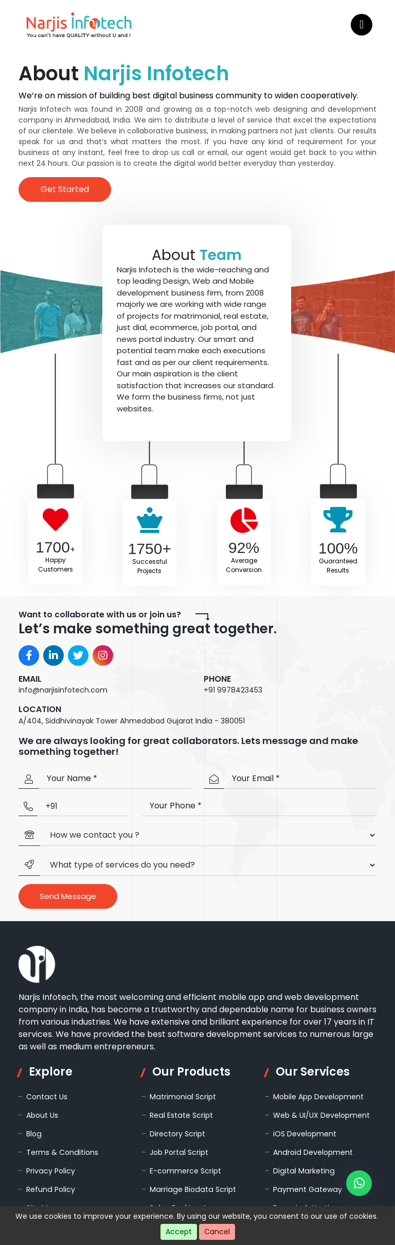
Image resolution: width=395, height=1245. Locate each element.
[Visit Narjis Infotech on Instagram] (103, 655)
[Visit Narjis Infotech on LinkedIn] (53, 655)
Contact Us (46, 1097)
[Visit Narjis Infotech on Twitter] (78, 655)
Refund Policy (50, 1189)
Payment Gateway (306, 1189)
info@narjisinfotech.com (63, 690)
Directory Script (177, 1134)
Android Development (312, 1152)
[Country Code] (84, 806)
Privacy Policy (50, 1171)
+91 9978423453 (233, 690)
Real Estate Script (181, 1115)
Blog (33, 1134)
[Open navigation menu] (361, 25)
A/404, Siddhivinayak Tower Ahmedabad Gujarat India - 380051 (132, 721)
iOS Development (304, 1134)
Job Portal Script (179, 1152)
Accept (179, 1231)
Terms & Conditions (62, 1152)
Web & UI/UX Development (321, 1115)
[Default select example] (208, 835)
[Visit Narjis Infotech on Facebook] (29, 655)
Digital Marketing (303, 1171)
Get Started (65, 189)
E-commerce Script (185, 1171)
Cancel (217, 1231)
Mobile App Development (318, 1097)
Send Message (68, 896)
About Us (42, 1115)
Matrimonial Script (182, 1097)
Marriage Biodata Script (191, 1189)
